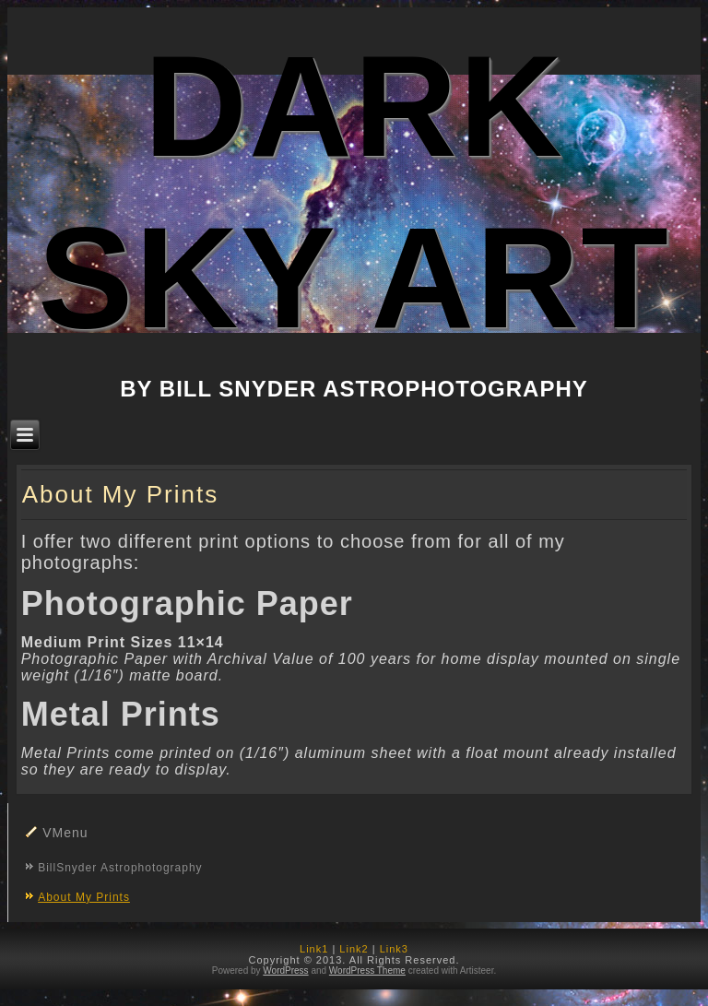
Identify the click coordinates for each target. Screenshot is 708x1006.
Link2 (353, 948)
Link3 (394, 948)
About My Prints (84, 897)
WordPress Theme (367, 970)
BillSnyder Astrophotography (120, 867)
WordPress (285, 970)
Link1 (314, 948)
